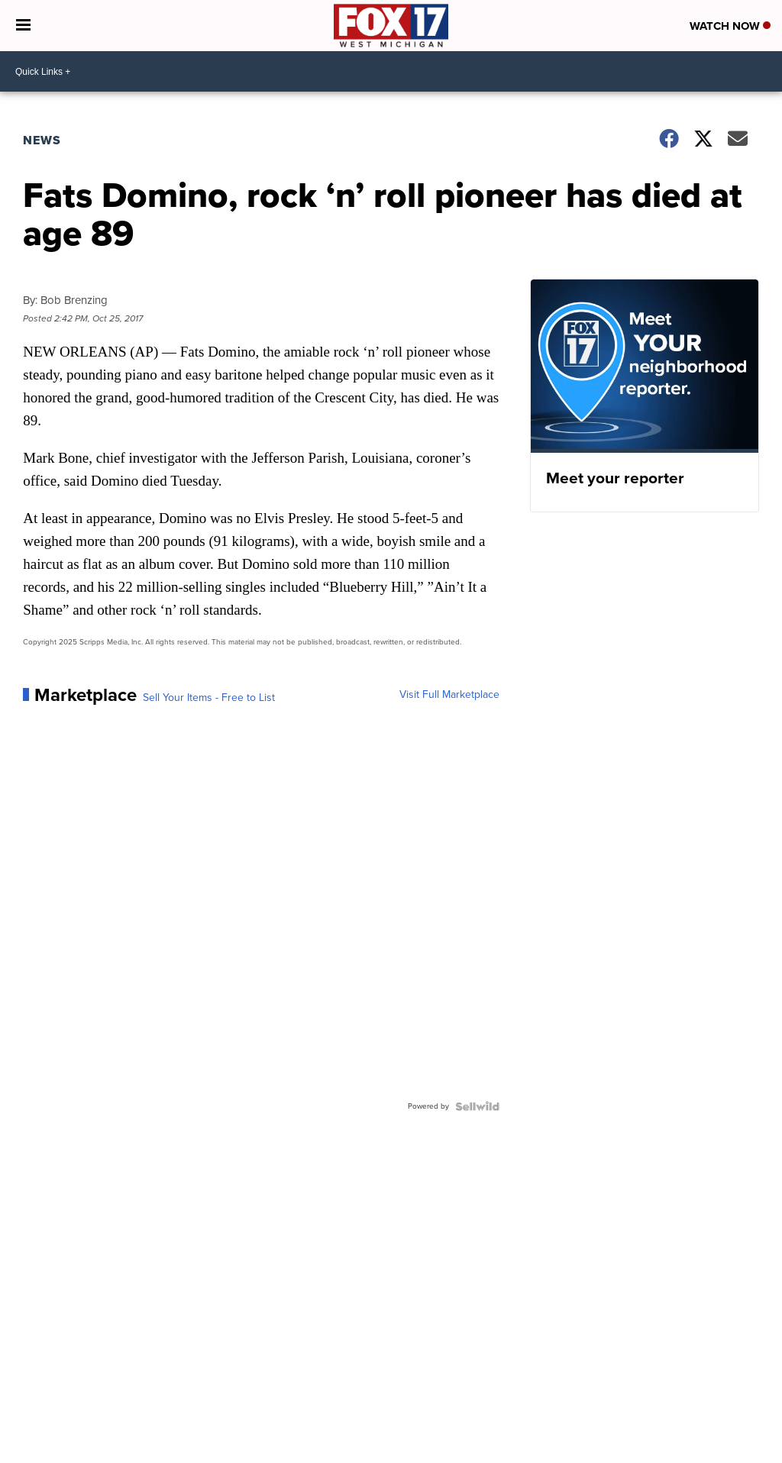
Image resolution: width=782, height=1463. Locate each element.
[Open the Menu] (23, 25)
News (42, 140)
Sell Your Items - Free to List (209, 698)
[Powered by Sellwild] (477, 1106)
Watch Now (730, 26)
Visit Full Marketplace (449, 695)
